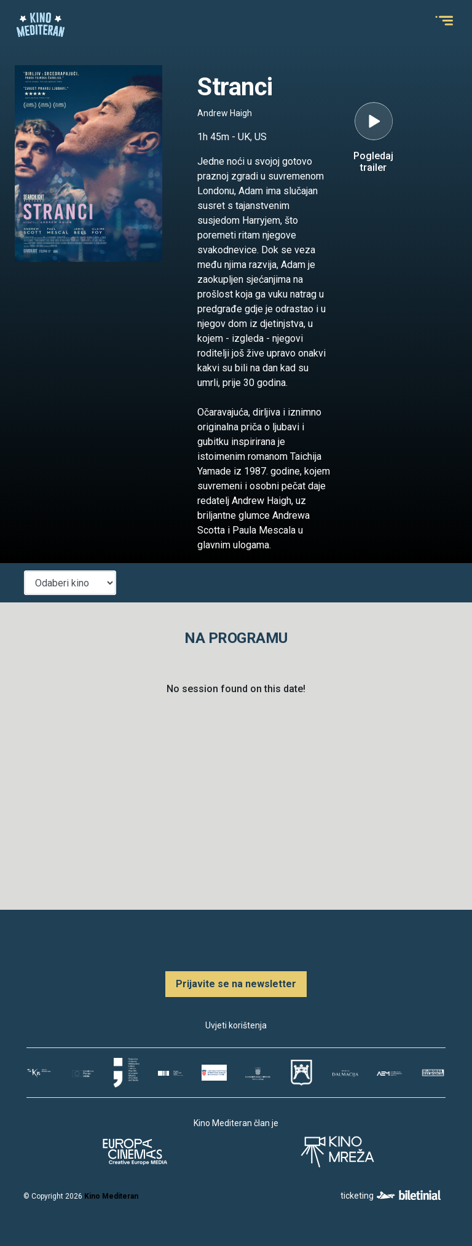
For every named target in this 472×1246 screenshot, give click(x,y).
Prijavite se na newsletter (236, 984)
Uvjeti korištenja (236, 1025)
